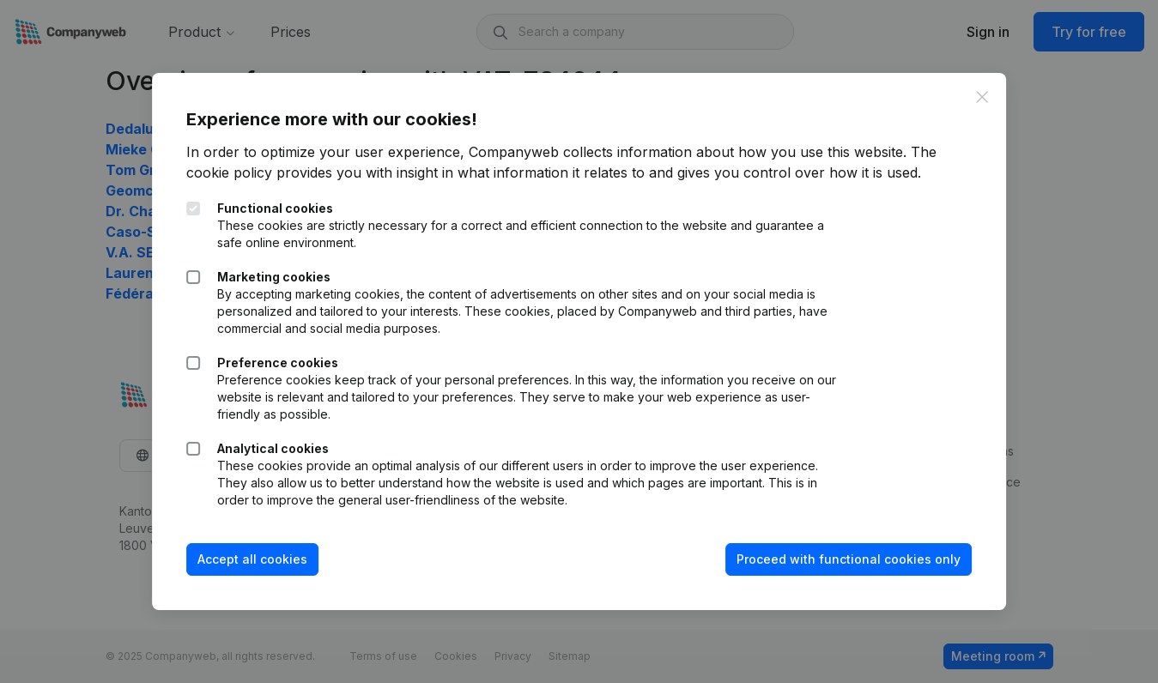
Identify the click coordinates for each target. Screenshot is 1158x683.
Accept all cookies (252, 559)
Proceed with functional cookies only (849, 559)
